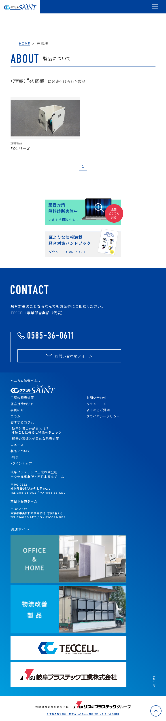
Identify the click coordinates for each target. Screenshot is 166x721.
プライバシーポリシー (103, 416)
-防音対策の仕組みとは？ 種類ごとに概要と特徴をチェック (36, 430)
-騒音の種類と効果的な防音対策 (35, 438)
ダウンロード (96, 404)
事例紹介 (17, 410)
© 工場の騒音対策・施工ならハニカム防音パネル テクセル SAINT (83, 714)
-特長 (15, 457)
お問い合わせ (96, 397)
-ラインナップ (21, 463)
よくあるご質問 (98, 410)
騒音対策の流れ (22, 404)
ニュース (17, 444)
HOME (24, 43)
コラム (16, 416)
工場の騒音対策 (22, 397)
